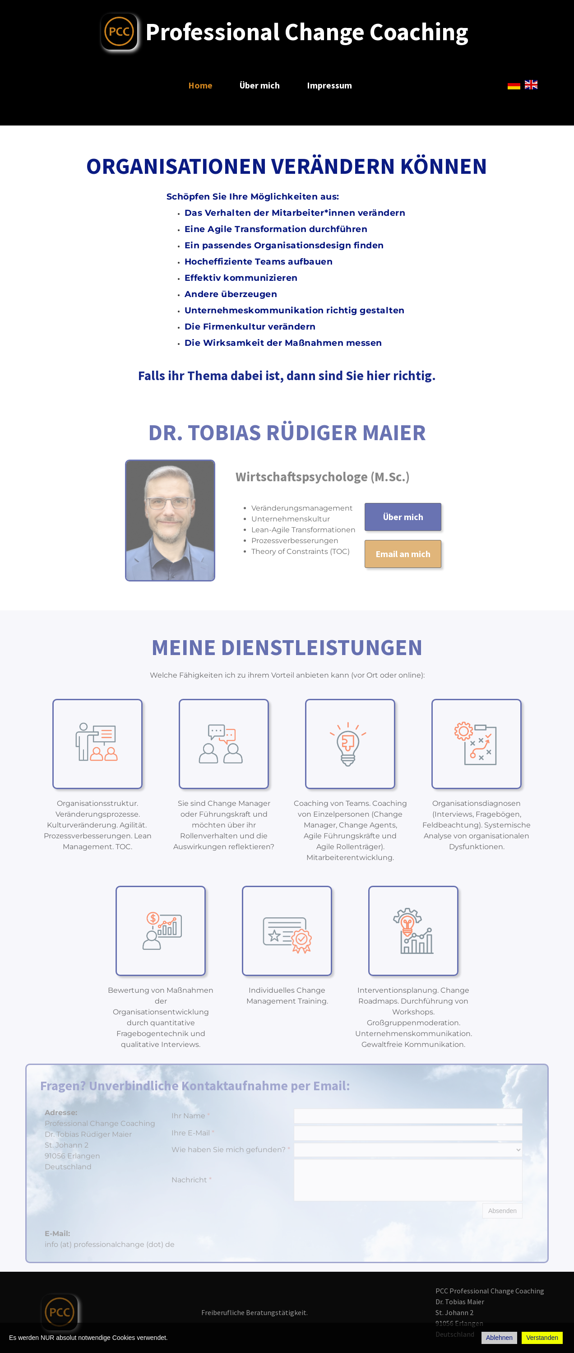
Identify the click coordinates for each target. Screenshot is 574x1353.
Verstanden (542, 1337)
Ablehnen (499, 1337)
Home (200, 85)
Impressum (329, 85)
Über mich (260, 85)
